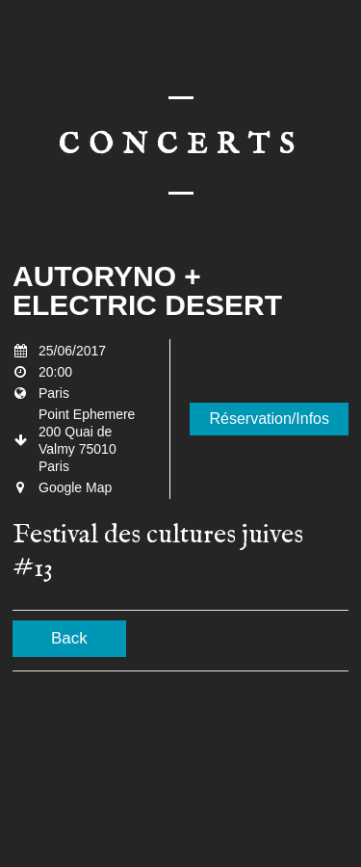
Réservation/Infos (269, 418)
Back (69, 638)
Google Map (75, 487)
